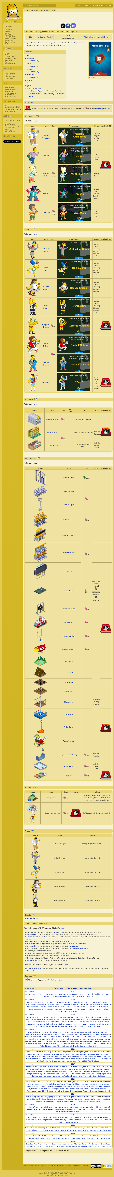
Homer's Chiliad (74, 1056)
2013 (73, 999)
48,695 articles (10, 73)
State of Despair (68, 1097)
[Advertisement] (12, 176)
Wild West (41, 1056)
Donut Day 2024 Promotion (52, 1146)
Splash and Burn (105, 1128)
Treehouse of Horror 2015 (103, 1041)
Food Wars (30, 1138)
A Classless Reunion (82, 1097)
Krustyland (83, 1007)
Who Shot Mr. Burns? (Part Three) (38, 1086)
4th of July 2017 (68, 1071)
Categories (28, 1151)
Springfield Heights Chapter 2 (76, 1046)
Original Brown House (65, 944)
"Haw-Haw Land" (46, 1082)
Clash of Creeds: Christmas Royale (68, 1112)
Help (6, 44)
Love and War (46, 1117)
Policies (7, 53)
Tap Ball (31, 1039)
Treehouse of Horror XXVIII (80, 1074)
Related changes (10, 89)
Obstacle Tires (69, 682)
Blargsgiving (104, 1109)
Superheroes (30, 1034)
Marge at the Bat (32, 918)
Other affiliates (10, 131)
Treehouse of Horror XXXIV (70, 1138)
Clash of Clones (59, 1024)
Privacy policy (54, 1165)
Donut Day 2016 (85, 1056)
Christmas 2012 (81, 996)
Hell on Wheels (67, 1128)
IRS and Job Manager (75, 1041)
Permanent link (10, 95)
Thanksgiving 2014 (70, 1026)
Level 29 (88, 1004)
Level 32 (76, 1007)
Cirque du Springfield (40, 1128)
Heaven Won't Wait (82, 1136)
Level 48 (99, 1026)
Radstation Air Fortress (36, 956)
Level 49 (66, 1032)
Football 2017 (91, 1067)
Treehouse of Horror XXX (64, 1101)
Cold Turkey (86, 1138)
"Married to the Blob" (33, 1017)
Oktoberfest (88, 1041)
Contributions (87, 5)
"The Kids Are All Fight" (33, 1037)
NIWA (7, 129)
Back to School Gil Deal (44, 1024)
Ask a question (10, 37)
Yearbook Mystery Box (102, 109)
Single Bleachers (68, 492)
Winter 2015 (92, 1046)
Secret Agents (73, 1069)
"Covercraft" (81, 1026)
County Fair (41, 1074)
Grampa (52, 941)
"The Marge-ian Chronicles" (60, 1054)
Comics (7, 33)
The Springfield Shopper (13, 109)
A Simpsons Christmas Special (99, 1091)
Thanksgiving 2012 (97, 994)
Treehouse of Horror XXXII (93, 1120)
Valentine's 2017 (100, 1067)
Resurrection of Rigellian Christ (90, 1084)
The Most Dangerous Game (55, 1061)
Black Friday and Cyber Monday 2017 (50, 1076)
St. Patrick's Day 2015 (59, 1034)
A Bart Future (102, 1146)
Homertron (68, 571)
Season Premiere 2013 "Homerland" (41, 1009)
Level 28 (66, 1004)
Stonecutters (55, 1022)
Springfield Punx (10, 124)
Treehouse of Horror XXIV (64, 1009)
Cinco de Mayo (104, 1084)
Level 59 (95, 1044)
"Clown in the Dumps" (88, 1024)
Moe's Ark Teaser (39, 1089)
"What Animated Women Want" (35, 1004)
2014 (73, 1014)
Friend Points (78, 1017)
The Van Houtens (64, 1109)
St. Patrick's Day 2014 (39, 1019)
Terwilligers (106, 1034)
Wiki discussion (10, 64)
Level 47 (60, 1026)
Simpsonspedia (10, 111)
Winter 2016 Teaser (71, 1061)
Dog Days (95, 1128)
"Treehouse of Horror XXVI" (52, 1044)
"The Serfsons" (52, 1074)
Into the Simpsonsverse (45, 1120)
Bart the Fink (55, 1086)
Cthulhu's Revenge (47, 1101)
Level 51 (98, 1034)
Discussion (34, 10)
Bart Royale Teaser (59, 1082)
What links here (10, 88)
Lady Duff (45, 383)
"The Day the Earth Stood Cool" (63, 996)
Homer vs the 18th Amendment (100, 1082)
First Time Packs (93, 1061)
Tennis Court (68, 591)
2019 (43, 45)
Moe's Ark (49, 1089)
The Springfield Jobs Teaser (55, 1084)
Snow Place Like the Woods (100, 1138)
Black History (48, 1107)
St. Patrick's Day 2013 (79, 1002)
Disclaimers (76, 1165)
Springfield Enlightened (100, 1117)
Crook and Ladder (102, 1054)
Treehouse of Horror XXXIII (74, 1130)
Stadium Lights (69, 505)
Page (27, 10)
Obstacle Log (68, 702)
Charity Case (105, 1144)
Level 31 (68, 1007)
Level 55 (61, 1039)
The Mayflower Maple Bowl (87, 1146)
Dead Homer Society (12, 126)
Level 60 (65, 1056)
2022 (73, 1125)
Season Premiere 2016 (73, 1059)
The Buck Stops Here (32, 1082)
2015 (73, 1029)
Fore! (108, 1136)
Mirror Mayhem (40, 1138)
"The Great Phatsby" (46, 1067)
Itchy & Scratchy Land (68, 1086)
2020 (73, 1104)
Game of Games (47, 1099)
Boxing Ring (68, 714)
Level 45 (76, 1024)
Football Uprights (68, 636)
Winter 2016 (82, 1061)
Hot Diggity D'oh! (54, 1128)
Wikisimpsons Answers (12, 108)
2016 (73, 1049)
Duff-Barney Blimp (68, 649)
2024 (73, 1141)
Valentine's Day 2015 (100, 1032)
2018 (73, 1079)
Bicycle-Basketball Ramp (68, 755)
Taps (110, 1146)
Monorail (107, 1039)
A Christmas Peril (105, 1130)
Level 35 (106, 1007)
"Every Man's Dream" (59, 1041)
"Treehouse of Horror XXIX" (36, 1091)
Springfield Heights (72, 1039)
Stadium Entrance (69, 535)
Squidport (50, 1007)
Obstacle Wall (68, 672)
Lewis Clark (46, 212)
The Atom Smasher (91, 1130)
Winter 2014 (91, 1026)
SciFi (62, 1059)
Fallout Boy (48, 956)
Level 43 (93, 1022)
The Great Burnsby (80, 1144)
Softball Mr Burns (32, 934)
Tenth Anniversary (47, 1130)
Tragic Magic (59, 1130)
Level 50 (39, 1034)
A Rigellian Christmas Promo (72, 1076)
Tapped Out (9, 35)
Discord (7, 62)
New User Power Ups (70, 1044)
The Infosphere (10, 128)
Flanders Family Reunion (73, 1099)
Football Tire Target (68, 609)
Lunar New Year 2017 (61, 1067)
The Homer (47, 1034)
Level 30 (43, 1007)
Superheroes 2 (97, 1056)
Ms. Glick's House (32, 944)
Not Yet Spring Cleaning (34, 1097)
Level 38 (45, 1017)
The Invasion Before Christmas (94, 1076)
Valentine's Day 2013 (41, 1002)
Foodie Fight (87, 1117)
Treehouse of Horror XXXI (90, 1109)
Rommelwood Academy (37, 1069)
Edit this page (44, 10)
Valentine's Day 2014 (65, 1017)
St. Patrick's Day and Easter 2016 (83, 1054)
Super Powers (59, 1089)
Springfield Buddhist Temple (36, 937)
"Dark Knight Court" (95, 1002)
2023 (73, 1133)
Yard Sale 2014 (83, 1022)
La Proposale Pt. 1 (32, 946)
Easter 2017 (82, 1069)
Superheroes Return (91, 1071)
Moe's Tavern (73, 946)
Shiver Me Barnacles (67, 1136)
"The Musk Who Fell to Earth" (51, 1032)
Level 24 (89, 996)
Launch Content (30, 994)
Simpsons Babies (89, 1099)
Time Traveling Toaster (35, 1071)
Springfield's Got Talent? (34, 1136)
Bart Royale (71, 1082)
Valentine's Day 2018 (82, 1082)
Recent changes (10, 38)
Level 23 (87, 994)
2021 (73, 1115)
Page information (10, 96)
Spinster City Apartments (79, 948)
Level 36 (77, 1009)
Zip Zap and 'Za (52, 445)
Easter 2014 (89, 1019)
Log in (108, 5)
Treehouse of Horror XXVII (91, 1059)
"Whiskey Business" (77, 1004)
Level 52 (46, 1037)
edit (31, 102)
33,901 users (9, 78)
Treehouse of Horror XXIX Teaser (76, 1089)
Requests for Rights (11, 58)
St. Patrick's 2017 (51, 1069)
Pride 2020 (98, 1107)
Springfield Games (52, 1059)
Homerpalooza (31, 1074)
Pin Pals (91, 1069)
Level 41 (46, 1022)
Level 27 (106, 1002)
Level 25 (29, 1002)
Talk (78, 5)
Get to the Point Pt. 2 (33, 968)
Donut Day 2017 (48, 1071)
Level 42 (63, 1022)
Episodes (8, 28)
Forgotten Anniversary (102, 1069)
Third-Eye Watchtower (35, 960)
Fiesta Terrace (52, 433)
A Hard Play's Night (53, 1138)
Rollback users (10, 55)
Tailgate (68, 775)
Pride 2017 (78, 1071)
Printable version (10, 93)
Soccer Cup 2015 (40, 1039)
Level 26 (52, 1002)
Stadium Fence (68, 478)
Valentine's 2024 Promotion (65, 1144)
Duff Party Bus (69, 622)
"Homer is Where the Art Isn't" (35, 1084)
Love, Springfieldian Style (52, 1097)
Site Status (85, 1165)
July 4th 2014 (72, 1022)
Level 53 (78, 1037)
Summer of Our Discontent (34, 1146)
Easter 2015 (89, 1034)
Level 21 (41, 994)
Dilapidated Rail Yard (37, 1059)
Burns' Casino (45, 1054)
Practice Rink (68, 766)
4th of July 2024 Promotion (68, 1146)
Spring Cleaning (31, 1056)
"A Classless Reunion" (45, 37)
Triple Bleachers (68, 552)
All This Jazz (75, 1109)
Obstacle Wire (68, 691)
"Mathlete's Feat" (68, 1037)
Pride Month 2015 (89, 1037)
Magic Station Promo (64, 1073)
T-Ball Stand (68, 727)
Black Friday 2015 (59, 1046)
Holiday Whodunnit (71, 1122)
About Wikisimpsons (65, 1165)
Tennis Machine (68, 741)
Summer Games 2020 (49, 1109)
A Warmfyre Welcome (51, 1136)
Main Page (8, 26)
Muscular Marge (30, 1041)
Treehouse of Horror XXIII (68, 994)
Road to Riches (58, 1071)
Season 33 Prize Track (75, 1120)
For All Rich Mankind (97, 1136)
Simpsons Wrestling (86, 1107)
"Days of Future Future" (76, 1019)
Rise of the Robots (74, 1117)
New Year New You (33, 1117)
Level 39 (64, 1019)
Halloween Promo (85, 1044)
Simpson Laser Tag (52, 419)
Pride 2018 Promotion (83, 1086)
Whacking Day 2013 (55, 1004)
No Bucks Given (72, 1107)
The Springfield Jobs (73, 1084)
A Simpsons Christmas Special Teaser (74, 1091)
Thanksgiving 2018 (53, 1091)
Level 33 (92, 1007)
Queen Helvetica (34, 1032)
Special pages (9, 91)
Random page (9, 40)
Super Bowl (53, 1017)
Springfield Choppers (60, 1117)
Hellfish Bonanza (62, 1069)
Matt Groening (51, 1026)
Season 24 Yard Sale (99, 1004)
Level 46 (42, 1026)
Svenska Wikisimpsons (12, 106)
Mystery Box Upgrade (76, 1034)
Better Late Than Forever (34, 1144)
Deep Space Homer (54, 1052)
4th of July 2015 (51, 1039)
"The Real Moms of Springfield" (94, 37)
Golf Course (68, 661)
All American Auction (81, 1101)
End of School (101, 1037)
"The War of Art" (53, 1019)
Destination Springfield (78, 1067)
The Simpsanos (94, 1144)
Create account (99, 5)
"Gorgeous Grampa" (64, 1002)
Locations (8, 31)
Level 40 (98, 1019)
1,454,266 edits (10, 76)
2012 (73, 991)
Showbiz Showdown (33, 1130)
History (52, 10)
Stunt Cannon (103, 1071)
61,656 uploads (10, 75)
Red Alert (28, 1128)
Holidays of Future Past (35, 1107)
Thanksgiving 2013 (95, 1009)
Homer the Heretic (31, 1067)
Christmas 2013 (73, 1011)
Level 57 (40, 1041)
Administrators (9, 57)
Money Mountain (55, 1037)
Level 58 (48, 1041)
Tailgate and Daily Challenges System (75, 1052)
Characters (8, 30)
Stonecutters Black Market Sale (81, 1032)
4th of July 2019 (58, 1099)
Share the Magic (60, 1107)
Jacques (46, 156)
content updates (72, 988)
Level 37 (84, 1009)
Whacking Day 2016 (54, 1056)
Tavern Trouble (30, 1120)
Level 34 (99, 1007)
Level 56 (100, 1039)
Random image (10, 42)
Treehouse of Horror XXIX (98, 1089)
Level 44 (69, 1024)
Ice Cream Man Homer (88, 1039)
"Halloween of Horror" (33, 1044)
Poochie (46, 194)
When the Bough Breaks (82, 1128)
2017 (73, 1064)
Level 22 (80, 994)
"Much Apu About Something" (36, 1052)
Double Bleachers (69, 520)
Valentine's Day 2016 (97, 1052)
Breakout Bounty (60, 1120)
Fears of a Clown (50, 1144)
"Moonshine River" (51, 994)
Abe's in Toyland (95, 1101)
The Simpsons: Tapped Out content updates (54, 1151)
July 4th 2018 (94, 1086)
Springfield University (47, 944)
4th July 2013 (59, 1007)
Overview (32, 980)
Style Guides (9, 60)
